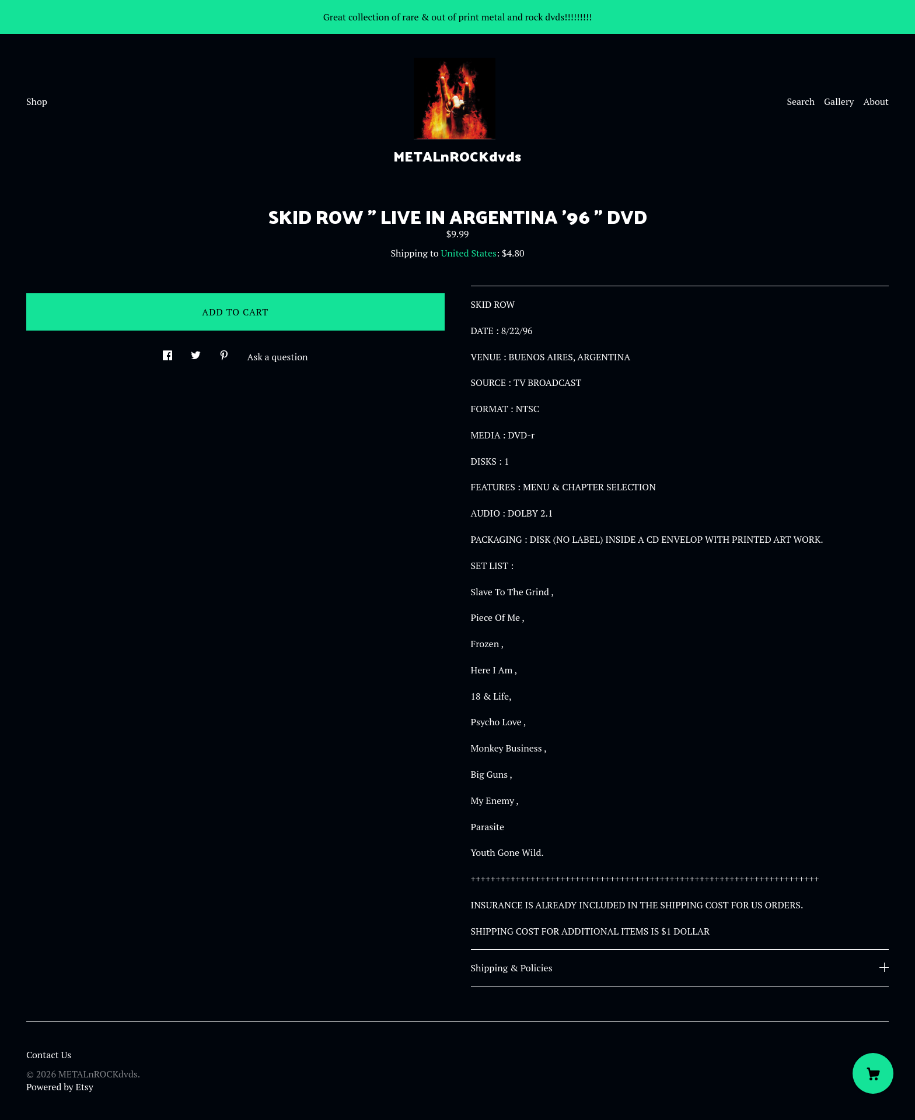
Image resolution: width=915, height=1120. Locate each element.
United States (469, 253)
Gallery (839, 101)
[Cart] (873, 1073)
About (876, 101)
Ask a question (277, 356)
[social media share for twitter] (196, 351)
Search (801, 101)
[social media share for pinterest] (224, 351)
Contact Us (48, 1054)
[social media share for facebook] (167, 351)
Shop (36, 101)
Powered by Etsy (59, 1086)
